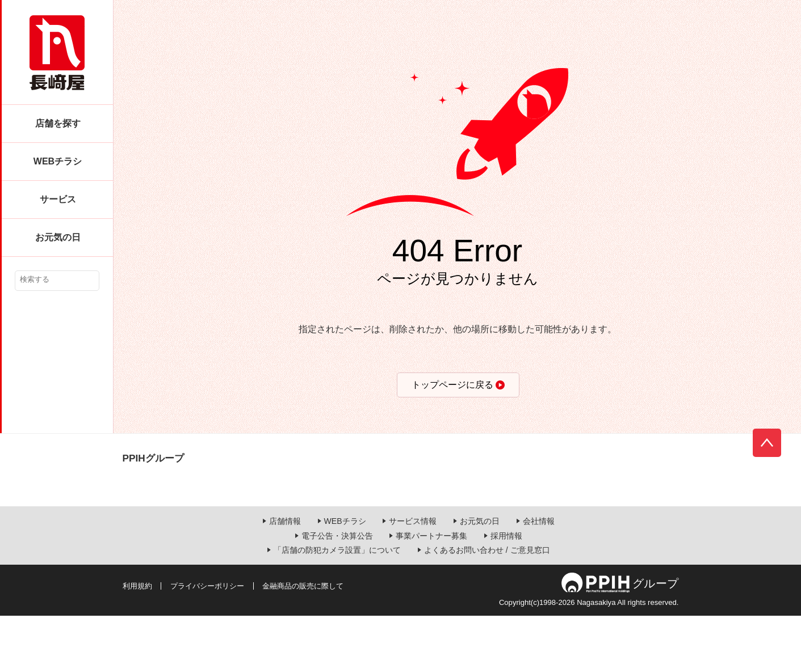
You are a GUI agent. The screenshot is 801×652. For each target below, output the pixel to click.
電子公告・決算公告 (337, 572)
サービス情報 (413, 557)
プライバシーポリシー (207, 622)
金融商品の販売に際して (302, 622)
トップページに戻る (452, 384)
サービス (58, 199)
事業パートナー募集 (431, 572)
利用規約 (137, 622)
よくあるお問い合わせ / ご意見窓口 (487, 586)
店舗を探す (58, 123)
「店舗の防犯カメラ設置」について (337, 586)
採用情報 (506, 572)
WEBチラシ (57, 161)
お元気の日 (58, 237)
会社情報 (539, 557)
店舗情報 (285, 557)
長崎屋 (57, 52)
